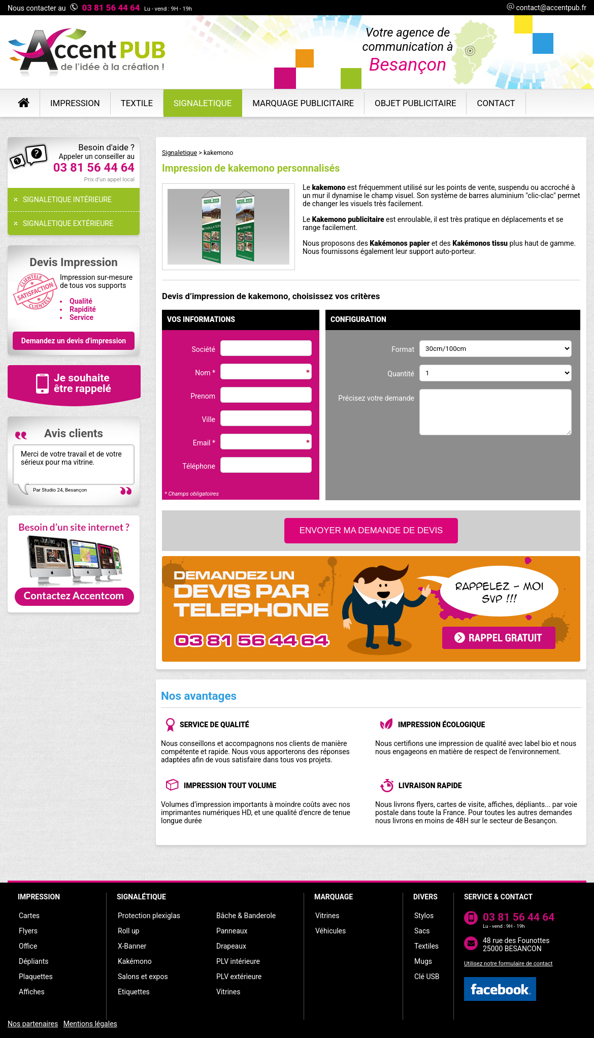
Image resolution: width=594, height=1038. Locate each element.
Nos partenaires (33, 1024)
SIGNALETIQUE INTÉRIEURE (67, 200)
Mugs (423, 961)
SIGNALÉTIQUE (141, 897)
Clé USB (427, 976)
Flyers (28, 931)
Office (28, 946)
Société (203, 349)
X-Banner (132, 946)
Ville (208, 419)
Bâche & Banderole (246, 916)
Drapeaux (231, 946)
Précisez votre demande (376, 398)
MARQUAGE (333, 897)
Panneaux (232, 931)
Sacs (422, 931)
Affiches (32, 992)
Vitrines (228, 992)
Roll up (128, 931)
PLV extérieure (238, 976)
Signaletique (179, 152)
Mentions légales (90, 1024)
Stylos (424, 916)
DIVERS (425, 897)
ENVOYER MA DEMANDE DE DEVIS (371, 530)
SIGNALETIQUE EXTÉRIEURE (68, 223)
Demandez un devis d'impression (73, 341)
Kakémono (135, 961)
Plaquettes (36, 976)
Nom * (205, 373)
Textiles (426, 946)
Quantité (400, 374)
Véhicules (330, 931)
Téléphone (198, 466)
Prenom (202, 396)
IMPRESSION (39, 897)
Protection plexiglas (149, 916)
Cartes (29, 916)
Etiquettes (134, 992)
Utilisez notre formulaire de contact (508, 963)
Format (402, 349)
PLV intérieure (238, 961)
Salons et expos (143, 976)
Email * (204, 443)
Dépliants (33, 961)
